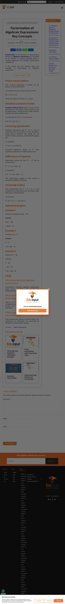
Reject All (49, 600)
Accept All (58, 600)
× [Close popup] (48, 289)
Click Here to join (32, 310)
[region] (32, 599)
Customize (39, 600)
